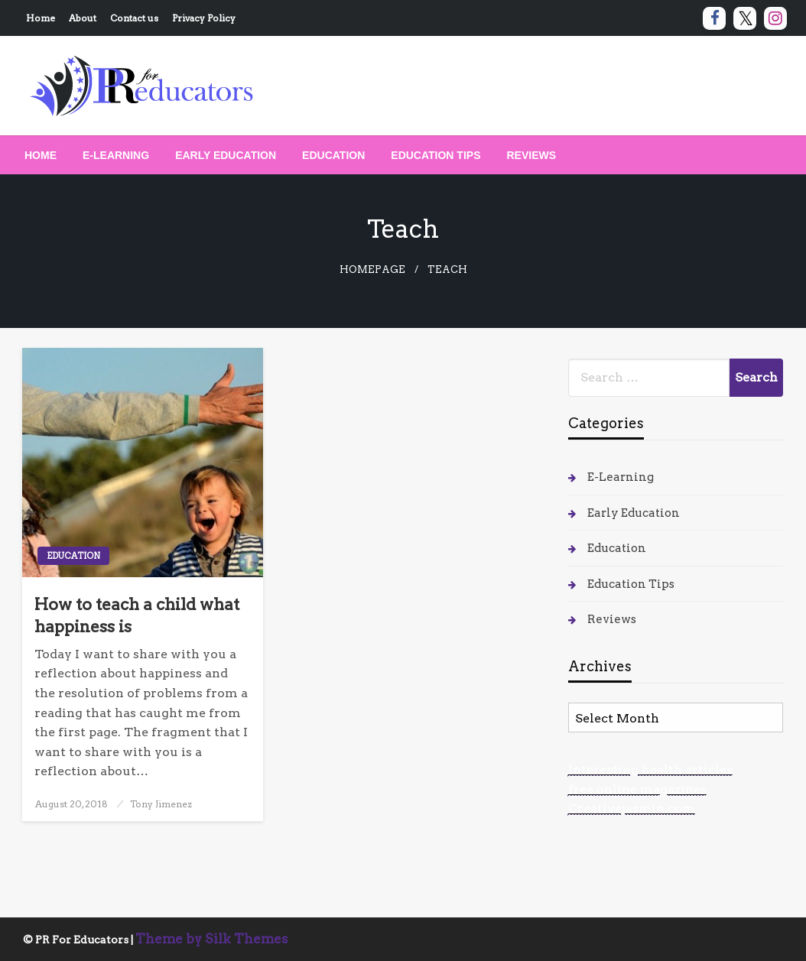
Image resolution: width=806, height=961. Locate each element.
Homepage (372, 269)
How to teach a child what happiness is (136, 615)
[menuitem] (40, 155)
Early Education (225, 155)
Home (40, 18)
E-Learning (116, 155)
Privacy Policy (204, 18)
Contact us (134, 18)
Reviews (532, 155)
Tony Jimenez (161, 804)
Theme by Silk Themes (211, 938)
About (82, 18)
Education (333, 155)
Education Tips (435, 155)
